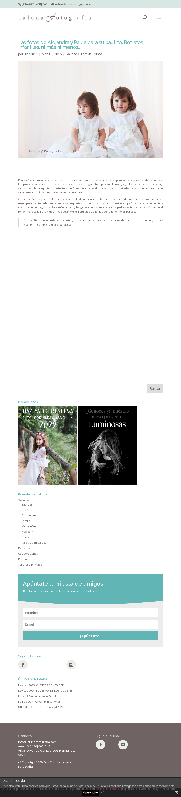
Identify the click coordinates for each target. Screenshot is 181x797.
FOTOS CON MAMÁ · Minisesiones (39, 701)
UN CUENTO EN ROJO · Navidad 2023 (40, 707)
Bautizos (72, 54)
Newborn (27, 531)
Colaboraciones (28, 553)
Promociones (26, 559)
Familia (86, 54)
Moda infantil (30, 526)
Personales (25, 548)
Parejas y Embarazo (34, 542)
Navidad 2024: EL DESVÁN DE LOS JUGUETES (45, 690)
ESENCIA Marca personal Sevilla (37, 696)
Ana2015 (31, 54)
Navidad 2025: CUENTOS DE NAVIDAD (41, 685)
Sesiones (23, 500)
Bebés (25, 510)
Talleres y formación (31, 564)
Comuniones (30, 515)
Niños (98, 54)
